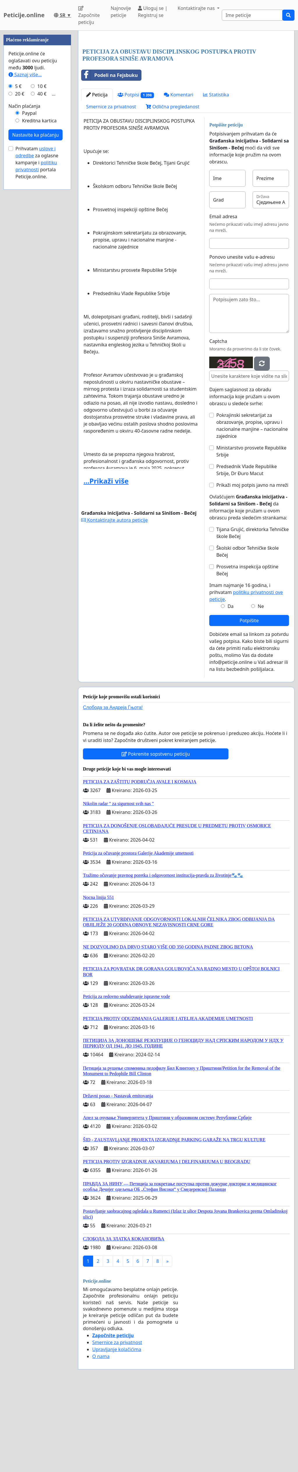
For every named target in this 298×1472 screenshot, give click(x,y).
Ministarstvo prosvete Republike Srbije (251, 533)
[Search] (252, 15)
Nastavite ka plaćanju (35, 309)
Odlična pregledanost (172, 188)
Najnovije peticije (121, 11)
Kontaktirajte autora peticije (114, 601)
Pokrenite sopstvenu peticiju (156, 835)
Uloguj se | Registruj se (152, 11)
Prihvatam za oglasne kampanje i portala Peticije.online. (36, 337)
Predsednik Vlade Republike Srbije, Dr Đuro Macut (246, 551)
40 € (42, 268)
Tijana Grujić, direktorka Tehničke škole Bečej (252, 614)
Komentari (178, 176)
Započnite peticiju (89, 15)
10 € (42, 261)
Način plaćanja (24, 281)
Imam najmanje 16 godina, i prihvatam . (246, 674)
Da (231, 688)
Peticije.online (24, 15)
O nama (100, 1438)
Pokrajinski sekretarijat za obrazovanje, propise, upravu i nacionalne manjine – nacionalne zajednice (252, 507)
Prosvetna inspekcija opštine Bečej (247, 651)
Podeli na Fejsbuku (109, 156)
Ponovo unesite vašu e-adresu (242, 338)
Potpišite (249, 702)
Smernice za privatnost (111, 188)
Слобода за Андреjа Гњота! (113, 789)
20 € (19, 268)
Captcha (218, 422)
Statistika (216, 176)
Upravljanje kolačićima (116, 1431)
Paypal (29, 288)
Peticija (97, 176)
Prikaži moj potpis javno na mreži (252, 566)
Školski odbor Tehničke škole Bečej (247, 633)
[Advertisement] (186, 80)
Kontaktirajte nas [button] (197, 8)
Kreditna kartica (39, 295)
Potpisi (136, 176)
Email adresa (223, 298)
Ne (261, 688)
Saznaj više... (25, 249)
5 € (18, 261)
